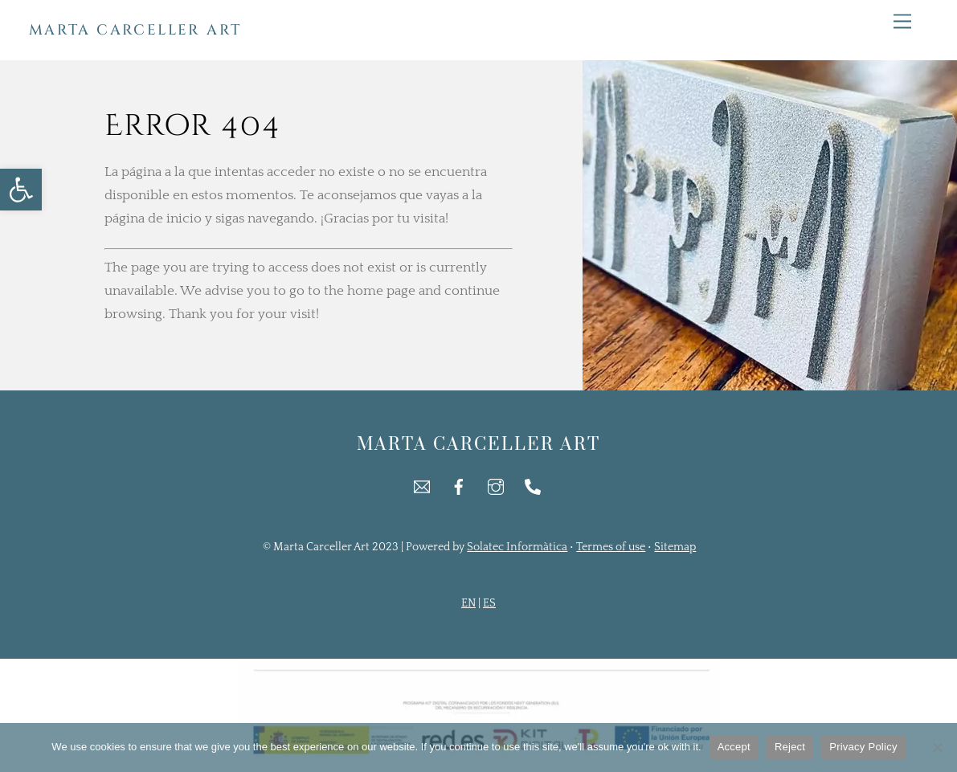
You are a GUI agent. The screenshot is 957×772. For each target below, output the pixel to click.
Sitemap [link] (675, 547)
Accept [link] (734, 747)
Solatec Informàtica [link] (517, 547)
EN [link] (468, 603)
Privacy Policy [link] (863, 747)
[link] (21, 189)
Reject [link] (790, 747)
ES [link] (489, 603)
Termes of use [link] (610, 547)
